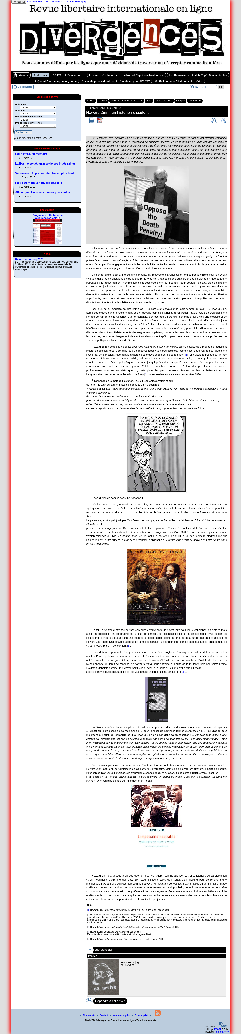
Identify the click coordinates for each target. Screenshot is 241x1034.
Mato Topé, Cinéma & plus (210, 75)
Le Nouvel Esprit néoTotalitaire (143, 75)
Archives (41, 75)
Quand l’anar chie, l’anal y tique (57, 81)
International (195, 100)
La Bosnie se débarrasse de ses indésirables (45, 163)
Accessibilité (19, 2)
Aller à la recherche (54, 1)
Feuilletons (75, 75)
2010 (148, 100)
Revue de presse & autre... (98, 81)
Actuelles (20, 104)
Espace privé (140, 1015)
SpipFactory (222, 1032)
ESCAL (218, 1029)
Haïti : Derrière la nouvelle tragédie (38, 182)
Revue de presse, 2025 (29, 259)
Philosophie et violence (28, 116)
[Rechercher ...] (203, 87)
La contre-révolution (103, 75)
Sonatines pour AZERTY (135, 81)
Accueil (21, 75)
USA (199, 81)
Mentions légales (120, 1015)
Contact (102, 1015)
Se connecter (25, 86)
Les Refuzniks (179, 75)
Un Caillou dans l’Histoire (172, 81)
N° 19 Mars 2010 (164, 100)
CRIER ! (57, 75)
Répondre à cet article (110, 1001)
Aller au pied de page (77, 1)
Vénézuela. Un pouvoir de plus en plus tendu (45, 173)
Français (180, 100)
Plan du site (88, 1015)
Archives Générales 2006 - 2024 (126, 100)
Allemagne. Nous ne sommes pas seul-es (43, 192)
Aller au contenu (35, 1)
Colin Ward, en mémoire (31, 153)
